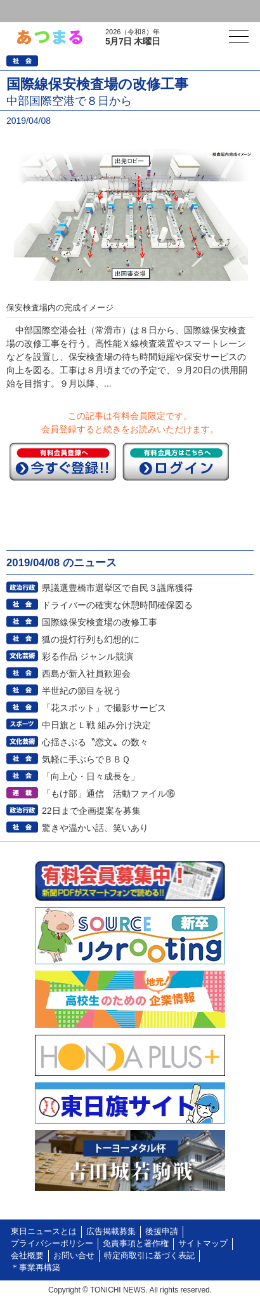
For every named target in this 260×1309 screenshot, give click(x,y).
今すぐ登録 (63, 461)
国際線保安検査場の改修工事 (99, 622)
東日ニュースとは (44, 1231)
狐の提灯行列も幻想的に (91, 639)
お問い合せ (73, 1255)
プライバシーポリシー (52, 1243)
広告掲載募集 (111, 1231)
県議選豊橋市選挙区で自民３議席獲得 (117, 588)
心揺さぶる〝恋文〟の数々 (95, 742)
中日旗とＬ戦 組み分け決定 (96, 725)
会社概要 (27, 1255)
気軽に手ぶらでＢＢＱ (86, 759)
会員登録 (97, 11)
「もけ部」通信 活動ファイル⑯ (108, 793)
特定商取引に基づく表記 (149, 1255)
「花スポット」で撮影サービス (104, 708)
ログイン (35, 11)
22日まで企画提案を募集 (91, 811)
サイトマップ (203, 1243)
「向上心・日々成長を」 (91, 776)
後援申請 (161, 1231)
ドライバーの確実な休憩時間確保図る (117, 605)
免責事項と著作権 (136, 1243)
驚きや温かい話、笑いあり (95, 828)
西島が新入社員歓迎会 (86, 673)
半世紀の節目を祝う (82, 691)
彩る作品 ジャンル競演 (87, 656)
